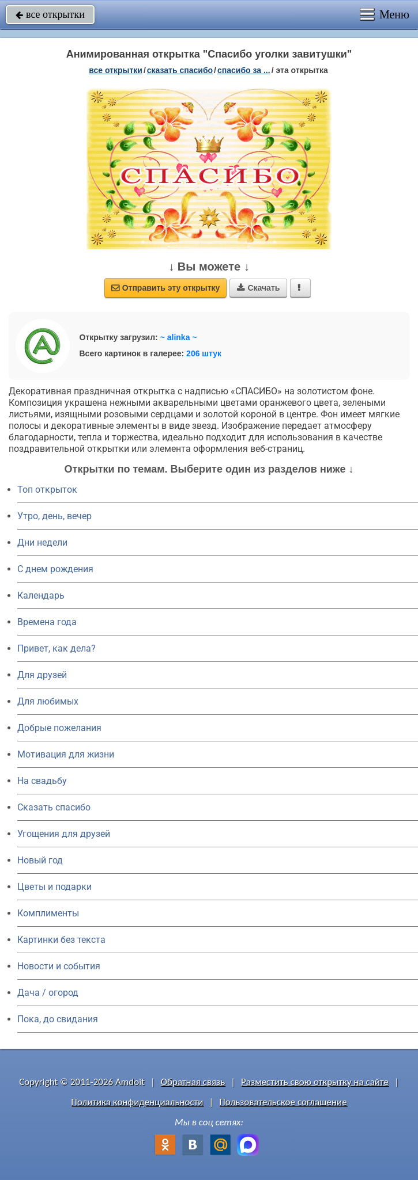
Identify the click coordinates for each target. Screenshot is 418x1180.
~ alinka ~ (178, 337)
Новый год (40, 860)
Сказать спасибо (54, 807)
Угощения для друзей (63, 833)
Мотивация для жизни (65, 754)
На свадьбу (42, 780)
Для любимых (47, 701)
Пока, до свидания (57, 1019)
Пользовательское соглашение (283, 1102)
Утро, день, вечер (54, 516)
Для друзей (42, 674)
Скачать (258, 287)
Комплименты (48, 913)
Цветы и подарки (54, 886)
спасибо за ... (243, 70)
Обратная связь (193, 1082)
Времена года (47, 621)
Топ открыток (47, 489)
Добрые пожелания (59, 727)
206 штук (203, 353)
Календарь (41, 595)
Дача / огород (47, 992)
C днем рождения (55, 569)
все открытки (50, 14)
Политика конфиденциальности (137, 1102)
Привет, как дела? (56, 648)
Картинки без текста (61, 939)
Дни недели (42, 542)
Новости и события (58, 966)
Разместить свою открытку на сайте (315, 1082)
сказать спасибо (180, 70)
